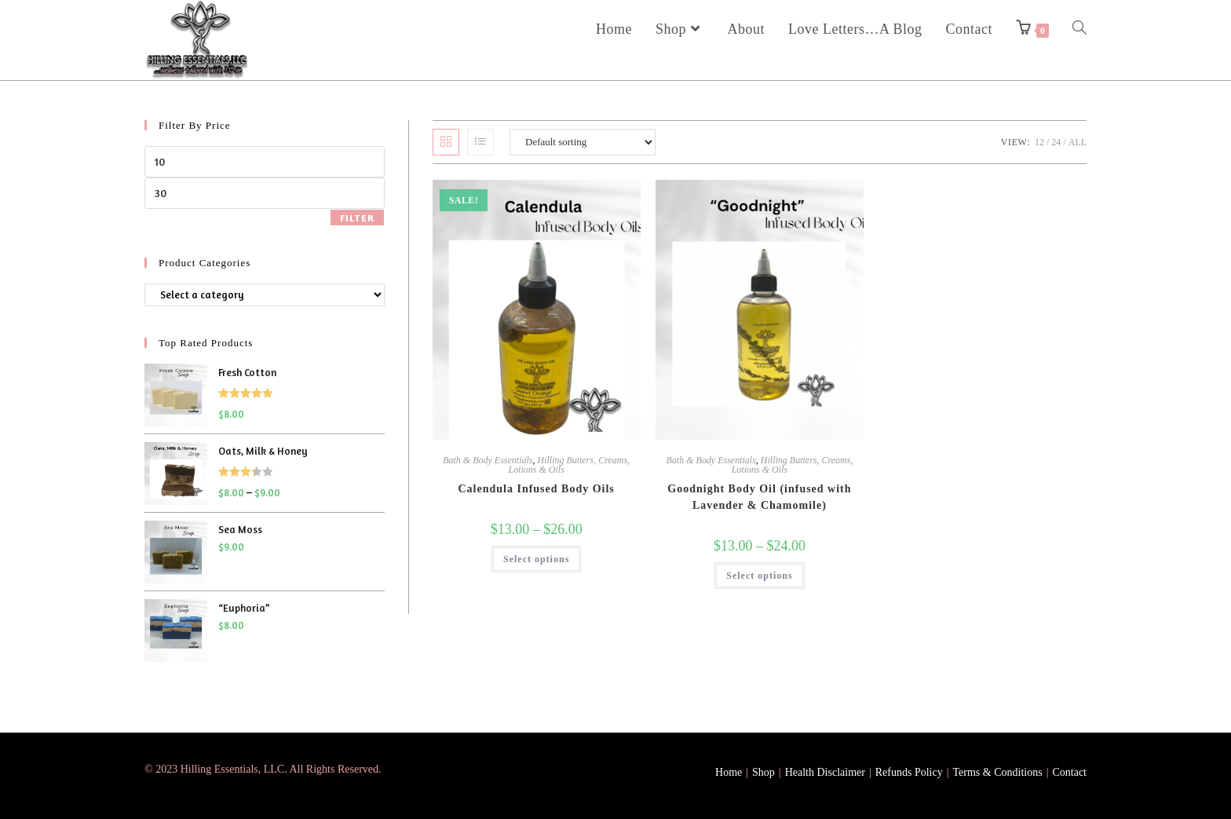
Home (728, 772)
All (1077, 142)
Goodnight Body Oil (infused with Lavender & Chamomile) (759, 497)
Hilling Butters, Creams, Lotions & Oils (569, 465)
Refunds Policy (909, 772)
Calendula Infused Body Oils (536, 489)
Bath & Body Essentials (487, 460)
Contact (1069, 772)
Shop (763, 772)
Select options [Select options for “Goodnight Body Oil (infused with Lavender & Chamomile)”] (759, 575)
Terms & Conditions (998, 772)
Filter (357, 218)
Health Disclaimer (825, 772)
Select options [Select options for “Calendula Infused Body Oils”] (536, 559)
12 (1039, 142)
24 (1056, 142)
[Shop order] (583, 142)
